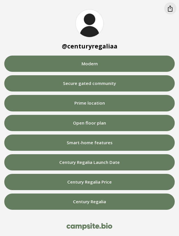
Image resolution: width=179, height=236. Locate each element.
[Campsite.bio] (89, 226)
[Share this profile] (170, 8)
